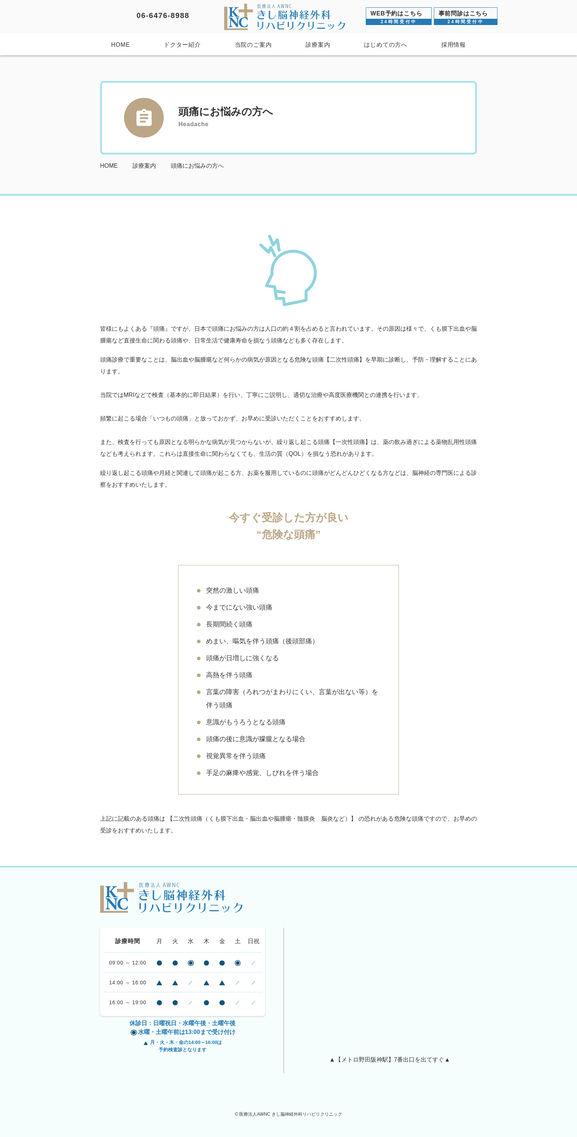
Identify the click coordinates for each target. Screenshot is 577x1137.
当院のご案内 (253, 45)
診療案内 (317, 45)
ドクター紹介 (182, 45)
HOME (120, 45)
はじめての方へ (385, 45)
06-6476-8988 (163, 15)
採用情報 (453, 45)
